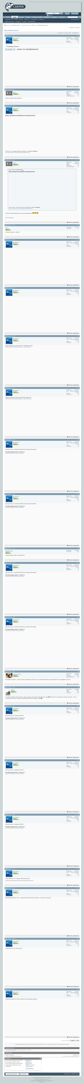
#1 (78, 35)
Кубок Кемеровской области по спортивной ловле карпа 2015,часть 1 (31, 1044)
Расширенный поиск (75, 19)
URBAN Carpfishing (9, 1055)
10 (78, 676)
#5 (78, 225)
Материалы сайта (25, 25)
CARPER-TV (47, 17)
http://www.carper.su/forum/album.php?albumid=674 (17, 152)
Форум (14, 17)
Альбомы (28, 17)
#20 (78, 868)
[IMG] (27, 1063)
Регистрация (75, 13)
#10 (78, 439)
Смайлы (27, 1062)
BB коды (28, 1060)
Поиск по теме (67, 32)
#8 (78, 335)
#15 (78, 671)
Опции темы (60, 32)
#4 (78, 159)
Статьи (8, 17)
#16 (78, 687)
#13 (78, 562)
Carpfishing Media (31, 21)
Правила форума (30, 1068)
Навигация (41, 19)
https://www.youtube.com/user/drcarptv (14, 453)
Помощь (67, 13)
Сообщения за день (9, 19)
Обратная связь (67, 1073)
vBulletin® (41, 1079)
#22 (78, 938)
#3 (78, 105)
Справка (16, 19)
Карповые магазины (37, 17)
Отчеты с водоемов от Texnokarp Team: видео (58, 1044)
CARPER (73, 1073)
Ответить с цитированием (73, 86)
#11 (78, 493)
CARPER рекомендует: (10, 21)
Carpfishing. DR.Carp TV (13, 30)
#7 (78, 287)
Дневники (21, 17)
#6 (78, 239)
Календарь (20, 19)
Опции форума (34, 19)
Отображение (75, 32)
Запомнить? (50, 15)
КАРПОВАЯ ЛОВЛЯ (15, 25)
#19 (78, 814)
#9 (78, 387)
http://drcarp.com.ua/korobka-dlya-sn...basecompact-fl (18, 347)
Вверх (78, 1040)
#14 (78, 617)
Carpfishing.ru (18, 21)
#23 (78, 989)
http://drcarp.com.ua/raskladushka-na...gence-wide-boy (18, 398)
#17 (78, 705)
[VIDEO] (27, 1065)
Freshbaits (24, 21)
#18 (78, 760)
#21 (78, 887)
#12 (78, 548)
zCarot (44, 1081)
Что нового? (62, 17)
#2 (78, 89)
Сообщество (26, 19)
